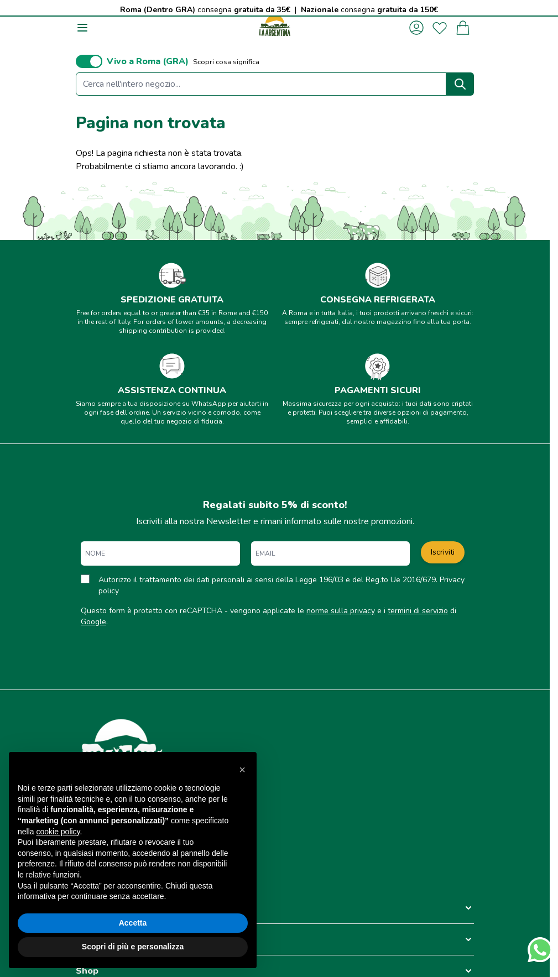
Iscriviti (443, 552)
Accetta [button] (133, 922)
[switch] (89, 61)
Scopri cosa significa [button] (226, 62)
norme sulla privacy (340, 610)
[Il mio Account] (416, 28)
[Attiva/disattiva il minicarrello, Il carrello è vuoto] (463, 28)
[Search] (460, 84)
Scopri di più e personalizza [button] (133, 946)
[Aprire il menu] (82, 27)
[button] (275, 907)
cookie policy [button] (58, 831)
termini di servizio (418, 610)
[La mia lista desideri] (440, 28)
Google (93, 621)
